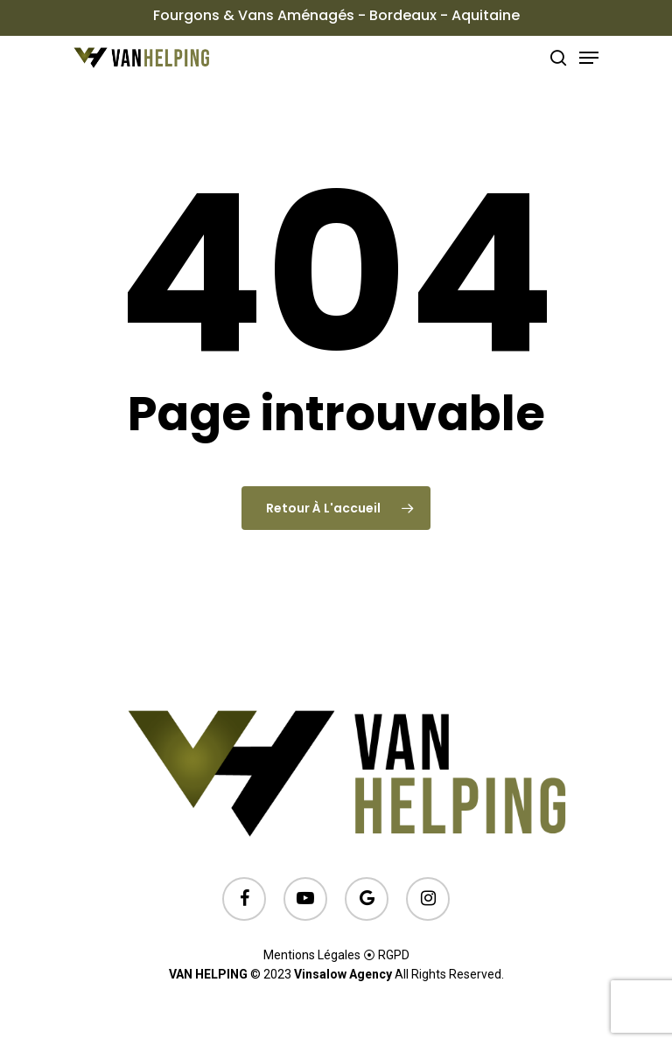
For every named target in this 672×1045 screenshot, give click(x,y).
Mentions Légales (311, 955)
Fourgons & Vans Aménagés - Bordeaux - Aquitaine (336, 15)
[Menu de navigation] (588, 57)
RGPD (394, 955)
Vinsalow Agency (343, 974)
